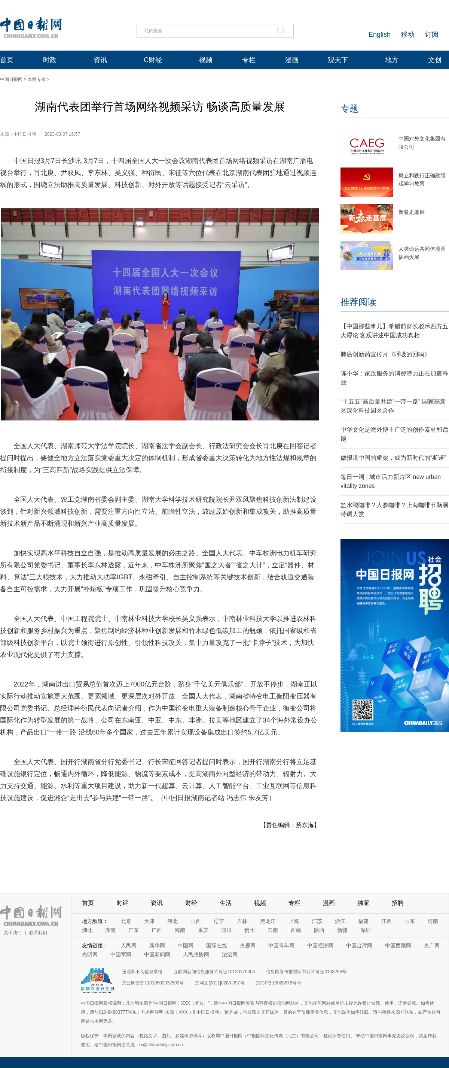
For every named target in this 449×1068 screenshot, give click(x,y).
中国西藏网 (398, 945)
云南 (273, 930)
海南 (180, 930)
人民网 (129, 945)
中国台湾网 (359, 945)
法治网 (230, 954)
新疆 (342, 930)
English (380, 34)
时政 (49, 60)
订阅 (432, 34)
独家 (363, 903)
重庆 (203, 930)
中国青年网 (281, 945)
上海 (293, 921)
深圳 (365, 930)
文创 (435, 60)
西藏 (296, 930)
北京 (126, 921)
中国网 (185, 945)
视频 (206, 60)
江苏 (317, 921)
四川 (226, 930)
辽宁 (219, 921)
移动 (408, 34)
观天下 (338, 60)
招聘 (398, 903)
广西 (157, 930)
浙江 (340, 921)
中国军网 (120, 954)
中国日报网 (11, 79)
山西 (195, 921)
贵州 (249, 930)
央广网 (432, 945)
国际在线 (216, 945)
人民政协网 (196, 954)
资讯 (100, 60)
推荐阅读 (358, 302)
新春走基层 (411, 212)
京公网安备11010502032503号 (153, 983)
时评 (122, 903)
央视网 (248, 945)
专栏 (249, 60)
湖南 (110, 930)
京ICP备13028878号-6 (278, 983)
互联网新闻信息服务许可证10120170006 (214, 971)
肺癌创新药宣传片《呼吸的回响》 (385, 354)
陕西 (319, 930)
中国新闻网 (157, 954)
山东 (409, 921)
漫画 (292, 60)
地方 (391, 60)
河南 (433, 921)
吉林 (242, 921)
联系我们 (38, 932)
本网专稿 (37, 79)
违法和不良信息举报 (142, 971)
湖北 (87, 930)
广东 (133, 930)
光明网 (90, 954)
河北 (172, 921)
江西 (386, 921)
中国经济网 (320, 945)
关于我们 (13, 932)
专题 (349, 108)
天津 (149, 921)
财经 (191, 903)
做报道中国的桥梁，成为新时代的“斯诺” (393, 458)
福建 (363, 921)
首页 (6, 60)
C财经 (153, 60)
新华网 (157, 945)
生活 (226, 903)
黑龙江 (268, 921)
